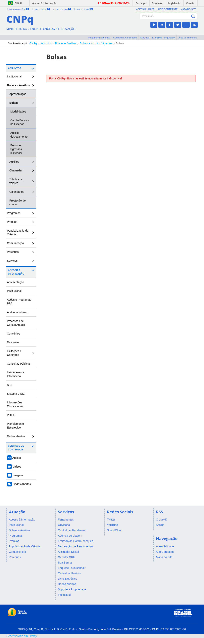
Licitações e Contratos (14, 352)
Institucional (14, 76)
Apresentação (17, 94)
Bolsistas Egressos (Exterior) (16, 149)
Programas (14, 213)
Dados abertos (16, 436)
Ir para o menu (41, 9)
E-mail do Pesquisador (164, 37)
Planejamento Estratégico (15, 425)
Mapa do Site (188, 9)
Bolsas (120, 43)
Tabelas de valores (16, 181)
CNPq (33, 43)
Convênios (13, 333)
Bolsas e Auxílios (65, 43)
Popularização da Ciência (17, 232)
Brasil (19, 3)
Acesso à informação (44, 3)
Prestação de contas (17, 202)
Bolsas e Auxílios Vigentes (96, 43)
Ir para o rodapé (83, 9)
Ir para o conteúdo (18, 9)
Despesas (13, 342)
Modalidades (18, 111)
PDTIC (11, 415)
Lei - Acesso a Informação (15, 374)
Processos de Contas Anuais (16, 322)
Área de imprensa (187, 37)
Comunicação (15, 243)
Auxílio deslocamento (18, 134)
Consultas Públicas (18, 363)
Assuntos (46, 43)
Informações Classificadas (15, 404)
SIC (9, 385)
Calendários (16, 191)
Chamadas (16, 170)
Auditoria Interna (17, 312)
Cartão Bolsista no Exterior (19, 122)
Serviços (144, 37)
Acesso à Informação (16, 272)
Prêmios (12, 221)
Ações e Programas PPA (19, 301)
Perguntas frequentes (99, 37)
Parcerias (13, 251)
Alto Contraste (168, 9)
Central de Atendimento (125, 37)
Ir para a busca (62, 9)
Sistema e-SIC (16, 393)
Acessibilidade (145, 9)
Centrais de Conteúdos (16, 447)
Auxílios (14, 161)
